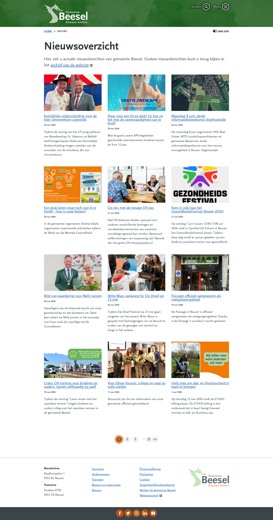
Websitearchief (149, 495)
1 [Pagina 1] (119, 439)
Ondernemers (101, 474)
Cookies (145, 479)
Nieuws (96, 490)
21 (149, 439)
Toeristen (98, 479)
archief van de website (72, 65)
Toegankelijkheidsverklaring (157, 485)
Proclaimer (146, 474)
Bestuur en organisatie (106, 485)
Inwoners (98, 469)
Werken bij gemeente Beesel (158, 490)
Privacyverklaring (150, 469)
